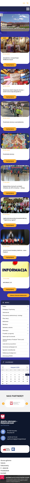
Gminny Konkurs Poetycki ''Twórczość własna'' (13, 340)
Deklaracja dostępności (9, 353)
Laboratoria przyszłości (9, 344)
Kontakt (3, 473)
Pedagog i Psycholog (9, 309)
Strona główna (6, 460)
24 (6, 381)
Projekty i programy (8, 333)
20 (19, 379)
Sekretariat (6, 312)
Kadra (4, 306)
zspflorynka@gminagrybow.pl (24, 3)
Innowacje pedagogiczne (10, 347)
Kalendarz (5, 330)
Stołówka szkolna (7, 327)
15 (27, 377)
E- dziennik (4, 468)
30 (2, 383)
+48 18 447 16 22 (27, 3)
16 (2, 379)
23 (2, 381)
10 (6, 377)
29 (27, 381)
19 (14, 379)
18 (10, 379)
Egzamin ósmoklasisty (9, 350)
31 (6, 383)
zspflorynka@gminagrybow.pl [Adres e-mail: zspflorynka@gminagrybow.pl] (16, 439)
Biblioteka (5, 321)
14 (23, 377)
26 (15, 381)
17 (6, 379)
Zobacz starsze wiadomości (18, 295)
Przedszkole (5, 471)
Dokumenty (5, 466)
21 (23, 379)
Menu (7, 302)
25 (11, 381)
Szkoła (3, 463)
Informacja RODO (8, 356)
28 (23, 381)
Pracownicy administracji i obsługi (12, 315)
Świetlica (5, 324)
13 (19, 377)
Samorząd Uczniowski (9, 336)
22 (27, 379)
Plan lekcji (6, 318)
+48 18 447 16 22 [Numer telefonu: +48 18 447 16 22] (12, 437)
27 (19, 381)
